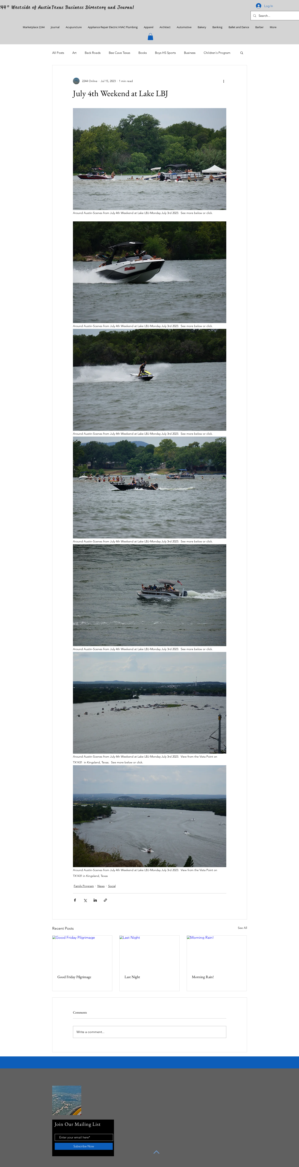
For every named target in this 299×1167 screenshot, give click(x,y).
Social (112, 886)
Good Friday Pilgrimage (74, 976)
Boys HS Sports (165, 53)
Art (74, 53)
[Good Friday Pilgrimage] (82, 952)
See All (242, 928)
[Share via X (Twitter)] (85, 900)
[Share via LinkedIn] (95, 900)
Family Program (84, 886)
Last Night (132, 976)
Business (189, 53)
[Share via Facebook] (75, 900)
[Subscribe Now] (84, 1146)
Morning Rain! (203, 976)
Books (142, 53)
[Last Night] (149, 952)
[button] (150, 36)
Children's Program (217, 53)
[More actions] (223, 80)
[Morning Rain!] (217, 952)
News (101, 886)
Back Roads (92, 53)
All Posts (58, 53)
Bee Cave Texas (119, 53)
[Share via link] (105, 900)
